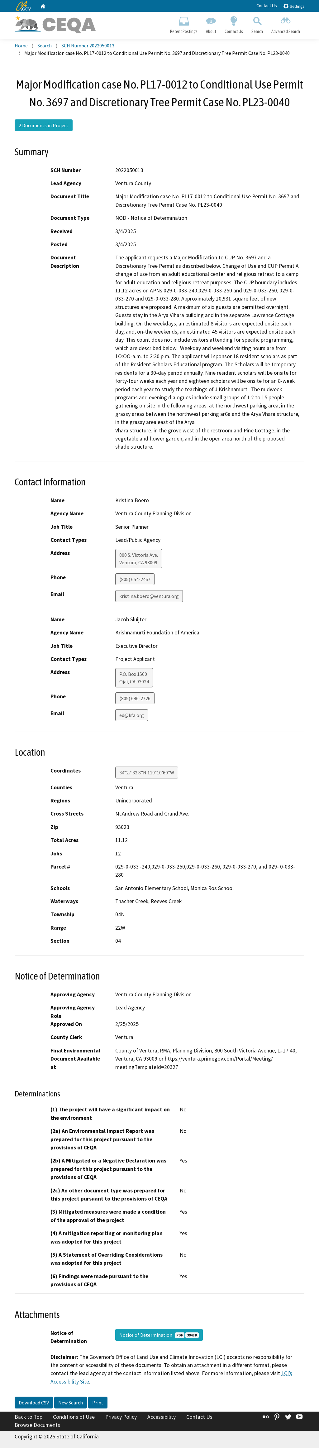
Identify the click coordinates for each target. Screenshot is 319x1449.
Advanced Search (286, 23)
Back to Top (28, 1417)
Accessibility (161, 1417)
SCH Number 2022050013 (87, 46)
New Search (70, 1403)
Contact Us (266, 5)
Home (21, 46)
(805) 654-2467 (134, 580)
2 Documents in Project (44, 126)
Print (97, 1403)
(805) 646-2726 (134, 699)
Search (257, 23)
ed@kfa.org (131, 716)
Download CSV (34, 1403)
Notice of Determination (159, 1336)
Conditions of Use (74, 1417)
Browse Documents (37, 1426)
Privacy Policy (121, 1417)
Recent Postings (184, 23)
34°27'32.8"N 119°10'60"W (146, 773)
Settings (293, 6)
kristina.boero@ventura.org (149, 597)
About (210, 23)
